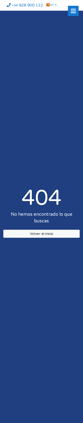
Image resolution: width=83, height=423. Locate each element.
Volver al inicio (41, 234)
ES (50, 4)
